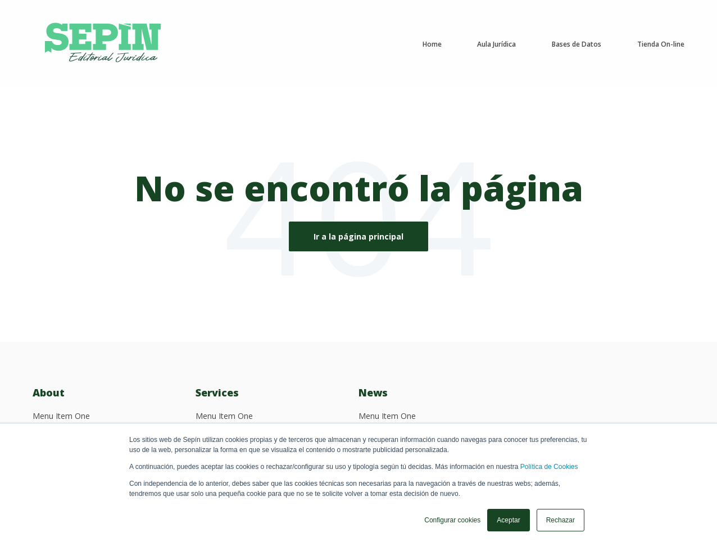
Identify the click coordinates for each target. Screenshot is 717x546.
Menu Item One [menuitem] (61, 415)
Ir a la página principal (358, 236)
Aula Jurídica (496, 44)
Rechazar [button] (560, 520)
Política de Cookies (549, 467)
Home (432, 44)
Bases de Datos (576, 44)
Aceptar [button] (508, 520)
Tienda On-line (660, 44)
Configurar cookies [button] (452, 520)
